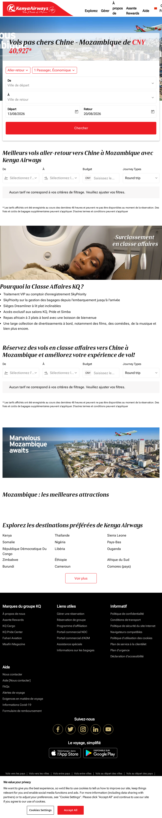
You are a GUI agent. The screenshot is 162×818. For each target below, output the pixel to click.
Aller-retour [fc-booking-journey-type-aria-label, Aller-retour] (16, 70)
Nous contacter (12, 674)
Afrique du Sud (118, 560)
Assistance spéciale (69, 644)
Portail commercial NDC (72, 632)
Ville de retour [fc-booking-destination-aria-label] (18, 100)
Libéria (60, 549)
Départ (12, 109)
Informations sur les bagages (75, 650)
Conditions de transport (125, 619)
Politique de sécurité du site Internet (132, 626)
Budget (87, 169)
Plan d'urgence (119, 650)
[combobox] (23, 178)
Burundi (8, 566)
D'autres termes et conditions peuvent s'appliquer (100, 211)
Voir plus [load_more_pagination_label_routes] (81, 578)
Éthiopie (61, 560)
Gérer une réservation (70, 613)
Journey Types (132, 169)
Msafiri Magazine (14, 644)
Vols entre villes (82, 773)
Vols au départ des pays (139, 773)
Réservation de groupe (71, 619)
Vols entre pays (61, 773)
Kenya (7, 535)
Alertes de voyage (14, 692)
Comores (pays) (119, 566)
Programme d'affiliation (72, 626)
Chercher (81, 128)
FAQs (6, 686)
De (9, 80)
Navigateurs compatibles (126, 632)
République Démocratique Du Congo (25, 551)
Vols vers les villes (39, 773)
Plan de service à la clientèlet (128, 644)
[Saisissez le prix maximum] (104, 178)
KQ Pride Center (13, 632)
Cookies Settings (40, 810)
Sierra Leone (116, 535)
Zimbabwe (10, 560)
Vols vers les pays (15, 773)
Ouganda (114, 549)
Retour (88, 109)
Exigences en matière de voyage (23, 698)
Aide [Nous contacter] (17, 680)
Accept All (70, 810)
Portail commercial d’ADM (73, 638)
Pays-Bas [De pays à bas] (114, 542)
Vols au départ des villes (108, 773)
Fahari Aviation (12, 638)
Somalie (9, 542)
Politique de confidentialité (127, 613)
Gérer (105, 11)
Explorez (91, 11)
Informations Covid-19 (17, 704)
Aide (145, 11)
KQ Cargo (9, 626)
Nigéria (60, 542)
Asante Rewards (132, 10)
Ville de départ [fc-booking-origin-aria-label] (18, 85)
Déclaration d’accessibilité (127, 656)
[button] (54, 70)
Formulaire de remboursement (22, 710)
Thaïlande (62, 535)
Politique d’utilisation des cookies (131, 638)
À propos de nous (117, 10)
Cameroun (63, 566)
